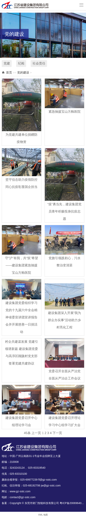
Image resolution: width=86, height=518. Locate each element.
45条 (27, 433)
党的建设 (23, 72)
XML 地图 (43, 514)
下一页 (57, 433)
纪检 (21, 63)
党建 (7, 63)
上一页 (36, 433)
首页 (9, 72)
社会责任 (39, 63)
